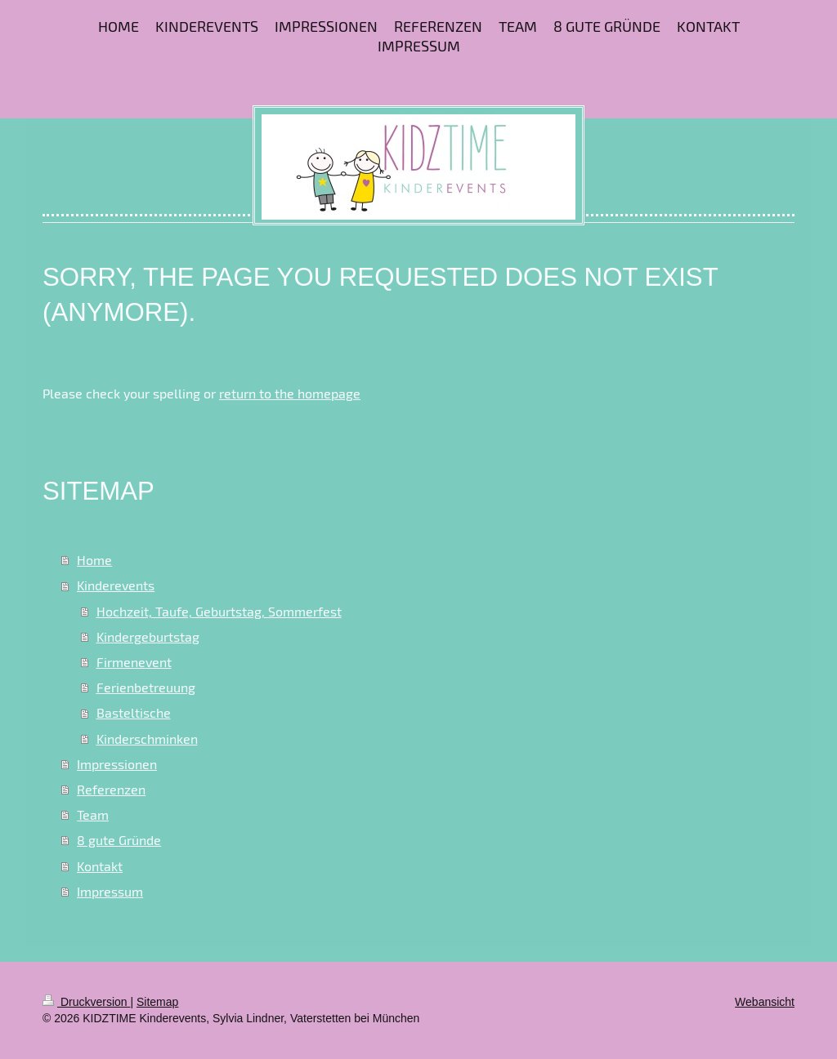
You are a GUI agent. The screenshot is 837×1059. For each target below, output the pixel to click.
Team (93, 814)
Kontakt (100, 866)
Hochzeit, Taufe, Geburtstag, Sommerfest (219, 611)
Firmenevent (134, 662)
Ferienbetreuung (145, 687)
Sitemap (157, 1001)
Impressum (110, 891)
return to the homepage (289, 393)
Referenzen (111, 789)
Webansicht (764, 1001)
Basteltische (133, 712)
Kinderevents (115, 585)
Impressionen (117, 764)
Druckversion (86, 1001)
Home (94, 559)
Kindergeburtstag (147, 636)
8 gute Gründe (119, 840)
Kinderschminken (147, 738)
